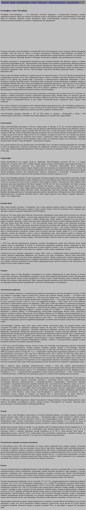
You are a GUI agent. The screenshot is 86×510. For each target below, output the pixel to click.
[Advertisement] (43, 37)
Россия (33, 2)
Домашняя (5, 2)
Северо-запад (42, 2)
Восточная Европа (23, 2)
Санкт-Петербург (73, 2)
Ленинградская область (57, 2)
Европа (12, 2)
